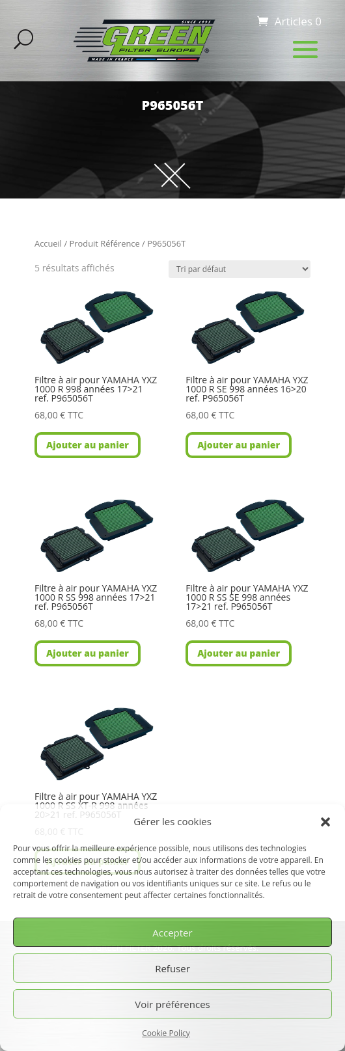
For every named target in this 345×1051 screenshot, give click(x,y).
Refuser (172, 968)
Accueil (48, 243)
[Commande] (239, 269)
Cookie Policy (165, 1033)
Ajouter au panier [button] (87, 445)
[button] (325, 821)
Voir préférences (172, 1004)
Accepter (172, 932)
